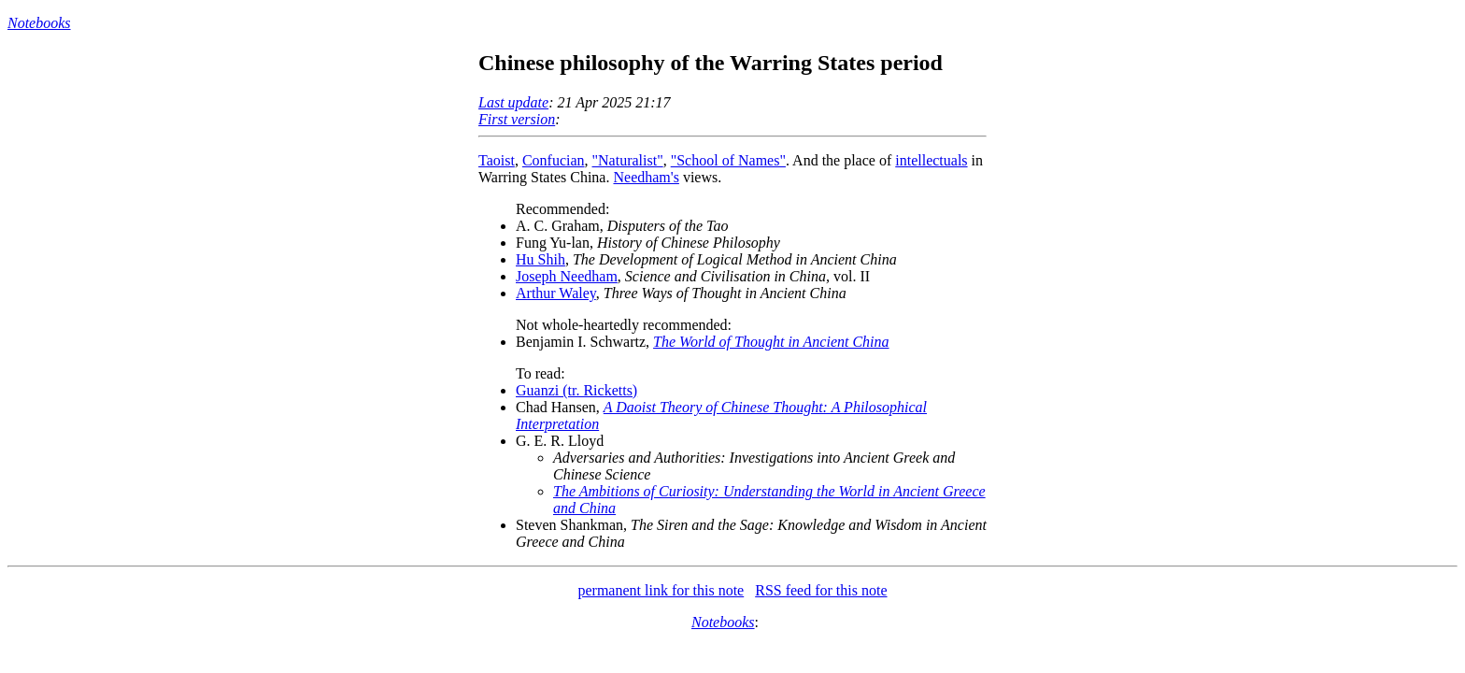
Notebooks (39, 23)
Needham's (645, 177)
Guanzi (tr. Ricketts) (576, 390)
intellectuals (931, 160)
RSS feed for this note (821, 590)
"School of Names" (728, 160)
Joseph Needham (567, 276)
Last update (513, 102)
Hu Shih (540, 259)
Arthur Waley (556, 293)
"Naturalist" (627, 160)
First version (516, 119)
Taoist (496, 160)
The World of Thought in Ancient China (771, 342)
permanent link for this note (660, 590)
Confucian (553, 160)
